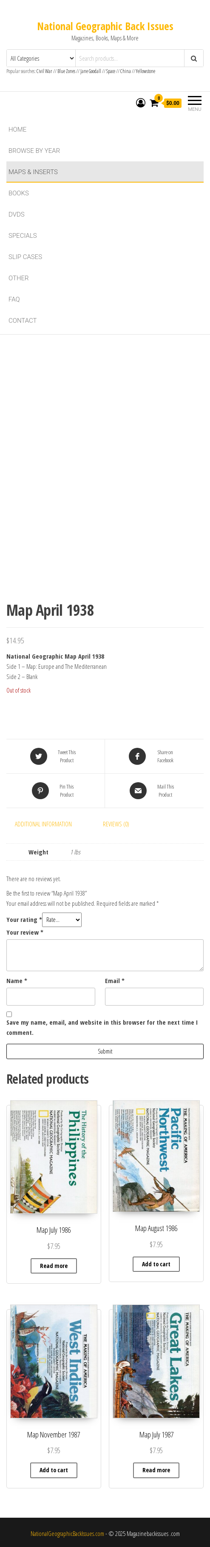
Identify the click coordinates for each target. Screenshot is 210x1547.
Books (19, 193)
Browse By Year (34, 151)
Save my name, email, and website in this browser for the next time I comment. (102, 1027)
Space (110, 71)
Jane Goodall (90, 71)
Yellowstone (145, 71)
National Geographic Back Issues (105, 26)
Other (19, 278)
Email (115, 980)
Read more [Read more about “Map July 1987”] (156, 1470)
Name (16, 980)
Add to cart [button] (156, 1264)
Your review (24, 932)
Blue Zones (66, 71)
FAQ (14, 299)
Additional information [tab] (43, 824)
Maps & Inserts (33, 172)
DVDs (17, 214)
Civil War (45, 71)
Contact (23, 320)
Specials (23, 236)
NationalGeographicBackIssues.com (67, 1533)
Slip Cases (25, 257)
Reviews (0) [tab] (116, 824)
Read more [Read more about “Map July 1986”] (54, 1266)
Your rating (24, 919)
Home (17, 129)
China (125, 71)
